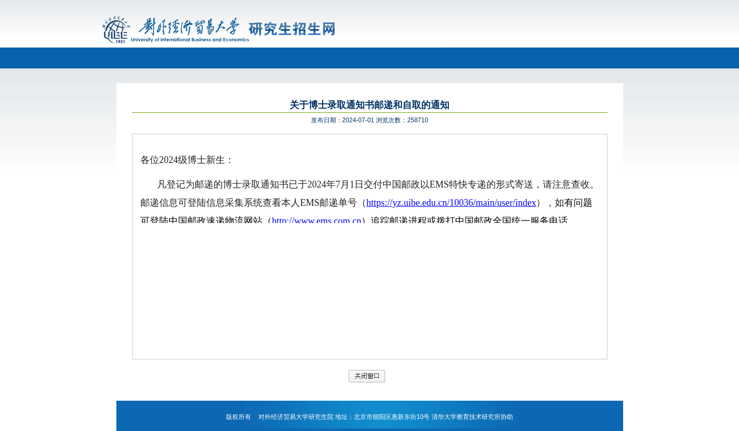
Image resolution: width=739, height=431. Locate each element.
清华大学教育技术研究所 (466, 417)
